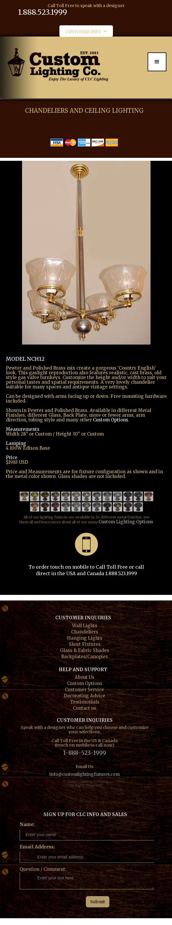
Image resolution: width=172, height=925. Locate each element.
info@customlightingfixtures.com (84, 774)
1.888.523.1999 (42, 12)
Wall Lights (84, 625)
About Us (84, 676)
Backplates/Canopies (84, 656)
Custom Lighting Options (123, 516)
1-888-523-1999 (84, 752)
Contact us (84, 707)
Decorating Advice (84, 695)
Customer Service (84, 689)
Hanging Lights (84, 637)
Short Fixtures (85, 643)
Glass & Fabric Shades (84, 650)
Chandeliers (84, 631)
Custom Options (110, 420)
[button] (86, 31)
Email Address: (37, 847)
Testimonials (84, 701)
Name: (27, 824)
